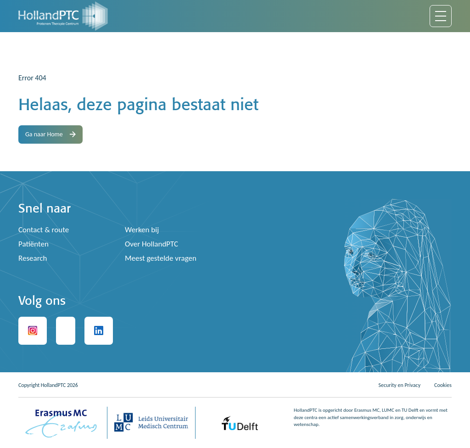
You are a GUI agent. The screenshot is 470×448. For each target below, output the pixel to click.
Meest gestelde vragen (160, 258)
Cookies (443, 385)
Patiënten (33, 244)
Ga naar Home (50, 134)
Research (32, 258)
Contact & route (43, 230)
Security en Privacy (399, 385)
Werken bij (142, 230)
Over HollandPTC (151, 244)
